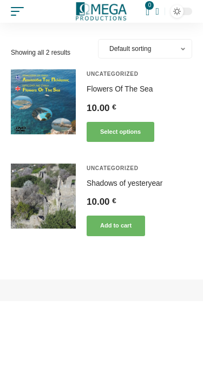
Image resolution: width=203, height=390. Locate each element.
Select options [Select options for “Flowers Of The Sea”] (120, 131)
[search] (157, 11)
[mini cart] (148, 11)
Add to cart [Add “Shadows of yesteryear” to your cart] (116, 225)
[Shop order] (145, 48)
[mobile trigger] (20, 11)
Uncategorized (113, 74)
